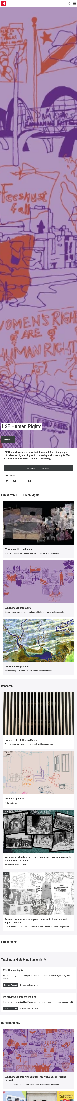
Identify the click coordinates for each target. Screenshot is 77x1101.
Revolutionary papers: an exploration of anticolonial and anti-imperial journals (36, 921)
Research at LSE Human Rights (21, 740)
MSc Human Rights (13, 970)
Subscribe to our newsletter (38, 468)
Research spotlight (14, 798)
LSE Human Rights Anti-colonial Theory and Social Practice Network (35, 1078)
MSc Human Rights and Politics (19, 996)
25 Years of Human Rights (18, 549)
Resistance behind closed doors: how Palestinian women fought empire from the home (38, 859)
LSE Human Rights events (18, 608)
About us (7, 439)
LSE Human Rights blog (17, 666)
